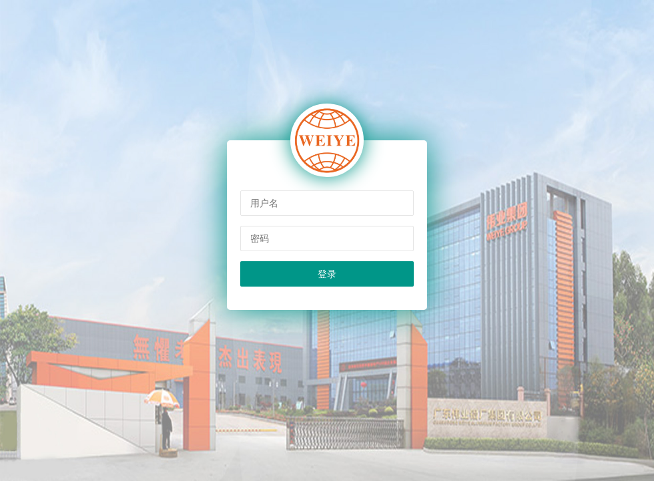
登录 (327, 274)
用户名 (264, 203)
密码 (259, 238)
